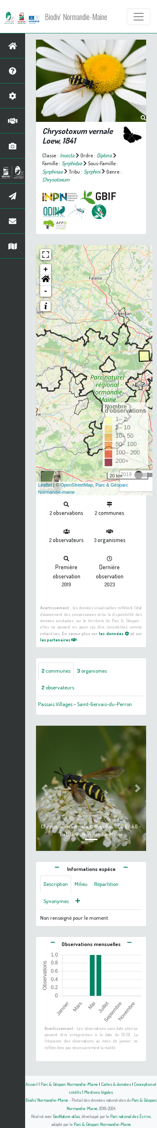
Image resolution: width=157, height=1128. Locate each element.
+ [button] (46, 270)
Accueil (32, 1084)
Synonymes (56, 901)
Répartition (106, 884)
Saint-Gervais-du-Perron (104, 704)
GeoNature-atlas (66, 1116)
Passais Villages (55, 704)
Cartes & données (116, 1084)
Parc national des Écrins (130, 1116)
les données (114, 633)
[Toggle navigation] (138, 16)
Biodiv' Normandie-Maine (76, 16)
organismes (92, 670)
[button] (45, 280)
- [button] (46, 291)
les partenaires (58, 639)
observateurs (57, 687)
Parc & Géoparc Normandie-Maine (69, 1084)
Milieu (81, 884)
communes (55, 670)
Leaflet (45, 484)
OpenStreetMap (76, 484)
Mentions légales (98, 1092)
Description (56, 884)
